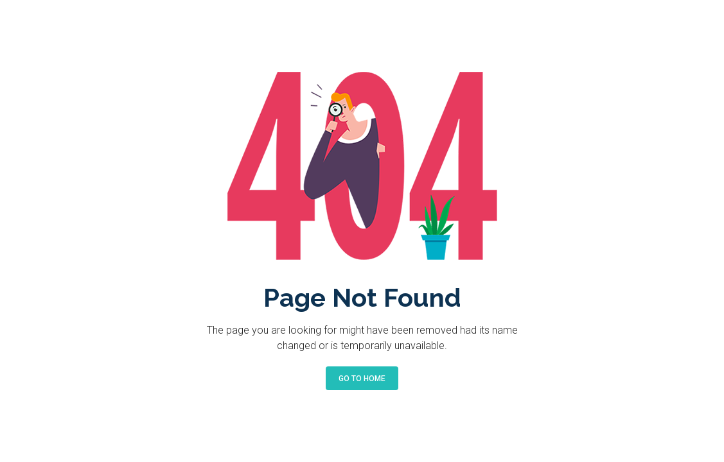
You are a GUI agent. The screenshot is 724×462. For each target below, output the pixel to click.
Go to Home (362, 378)
